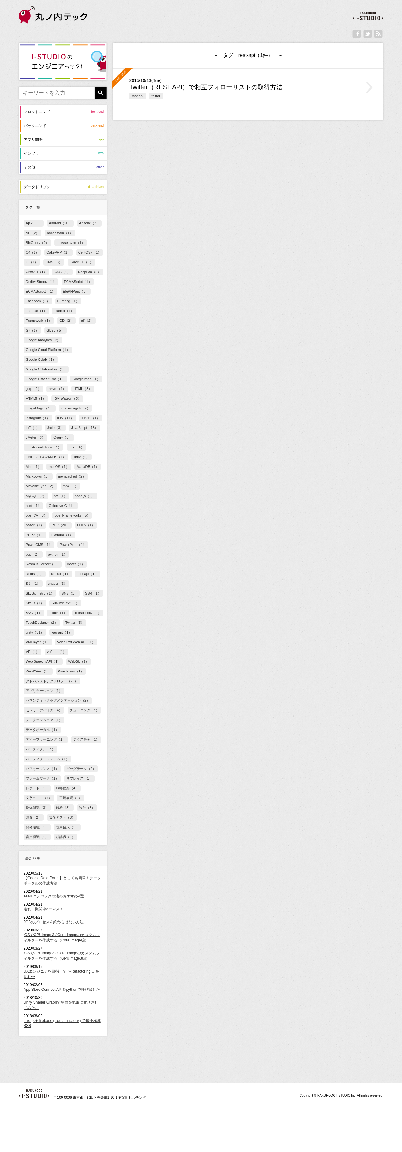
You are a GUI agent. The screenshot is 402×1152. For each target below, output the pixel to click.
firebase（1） (36, 311)
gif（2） (87, 320)
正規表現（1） (70, 798)
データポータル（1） (42, 730)
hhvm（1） (57, 389)
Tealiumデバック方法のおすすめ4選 (54, 896)
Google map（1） (86, 379)
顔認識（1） (65, 837)
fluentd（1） (63, 311)
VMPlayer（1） (38, 642)
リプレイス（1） (79, 778)
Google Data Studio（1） (45, 379)
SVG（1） (34, 613)
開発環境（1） (37, 827)
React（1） (76, 564)
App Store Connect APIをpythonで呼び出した (62, 989)
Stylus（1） (35, 603)
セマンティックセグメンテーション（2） (58, 700)
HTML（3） (82, 389)
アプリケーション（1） (44, 691)
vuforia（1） (56, 652)
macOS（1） (59, 467)
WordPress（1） (71, 671)
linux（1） (81, 457)
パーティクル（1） (40, 749)
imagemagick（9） (75, 408)
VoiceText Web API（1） (76, 642)
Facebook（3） (38, 301)
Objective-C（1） (62, 505)
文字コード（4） (39, 798)
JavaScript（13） (84, 428)
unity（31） (35, 632)
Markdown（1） (38, 476)
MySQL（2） (36, 496)
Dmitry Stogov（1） (41, 281)
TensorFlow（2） (87, 613)
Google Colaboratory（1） (46, 369)
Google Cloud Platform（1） (48, 350)
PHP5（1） (86, 525)
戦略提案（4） (67, 788)
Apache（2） (89, 223)
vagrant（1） (62, 632)
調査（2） (33, 817)
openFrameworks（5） (72, 515)
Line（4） (76, 447)
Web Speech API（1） (43, 661)
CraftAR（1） (36, 272)
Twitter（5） (74, 622)
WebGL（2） (78, 661)
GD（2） (66, 320)
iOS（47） (65, 418)
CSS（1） (62, 272)
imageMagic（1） (39, 408)
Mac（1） (33, 467)
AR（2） (32, 233)
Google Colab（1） (41, 359)
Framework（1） (39, 320)
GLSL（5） (55, 330)
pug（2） (33, 554)
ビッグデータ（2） (81, 769)
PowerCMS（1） (39, 544)
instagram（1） (38, 418)
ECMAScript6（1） (40, 291)
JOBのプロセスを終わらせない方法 (54, 922)
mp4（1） (71, 486)
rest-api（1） (87, 574)
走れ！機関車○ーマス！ (43, 909)
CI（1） (32, 262)
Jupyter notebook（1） (43, 447)
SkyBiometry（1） (40, 593)
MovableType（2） (40, 486)
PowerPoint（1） (73, 544)
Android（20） (60, 223)
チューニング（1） (84, 710)
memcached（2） (72, 476)
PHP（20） (60, 525)
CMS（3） (54, 262)
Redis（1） (34, 574)
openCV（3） (36, 515)
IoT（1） (33, 428)
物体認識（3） (37, 807)
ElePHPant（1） (76, 291)
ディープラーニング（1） (46, 739)
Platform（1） (62, 535)
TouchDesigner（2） (42, 622)
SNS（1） (70, 593)
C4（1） (32, 252)
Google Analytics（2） (43, 340)
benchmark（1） (60, 233)
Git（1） (32, 330)
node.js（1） (85, 496)
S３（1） (33, 583)
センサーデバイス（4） (44, 710)
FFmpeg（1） (68, 301)
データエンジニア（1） (44, 720)
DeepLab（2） (89, 272)
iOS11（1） (90, 418)
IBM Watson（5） (67, 398)
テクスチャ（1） (86, 739)
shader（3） (58, 583)
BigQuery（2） (37, 242)
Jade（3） (55, 428)
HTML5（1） (36, 398)
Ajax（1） (33, 223)
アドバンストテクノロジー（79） (52, 681)
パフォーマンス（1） (42, 769)
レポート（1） (37, 788)
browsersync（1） (71, 242)
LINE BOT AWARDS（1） (46, 457)
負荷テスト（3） (62, 817)
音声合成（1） (67, 827)
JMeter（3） (35, 437)
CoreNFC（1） (81, 262)
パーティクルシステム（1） (47, 759)
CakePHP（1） (58, 252)
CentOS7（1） (89, 252)
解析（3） (64, 807)
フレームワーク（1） (42, 778)
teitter (155, 96)
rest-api (138, 96)
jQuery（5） (62, 437)
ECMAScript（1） (77, 281)
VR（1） (32, 652)
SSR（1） (93, 593)
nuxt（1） (33, 505)
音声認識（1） (37, 837)
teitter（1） (58, 613)
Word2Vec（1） (38, 671)
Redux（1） (60, 574)
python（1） (57, 554)
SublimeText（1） (65, 603)
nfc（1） (60, 496)
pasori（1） (35, 525)
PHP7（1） (35, 535)
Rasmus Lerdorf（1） (42, 564)
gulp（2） (33, 389)
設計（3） (87, 807)
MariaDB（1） (88, 467)
